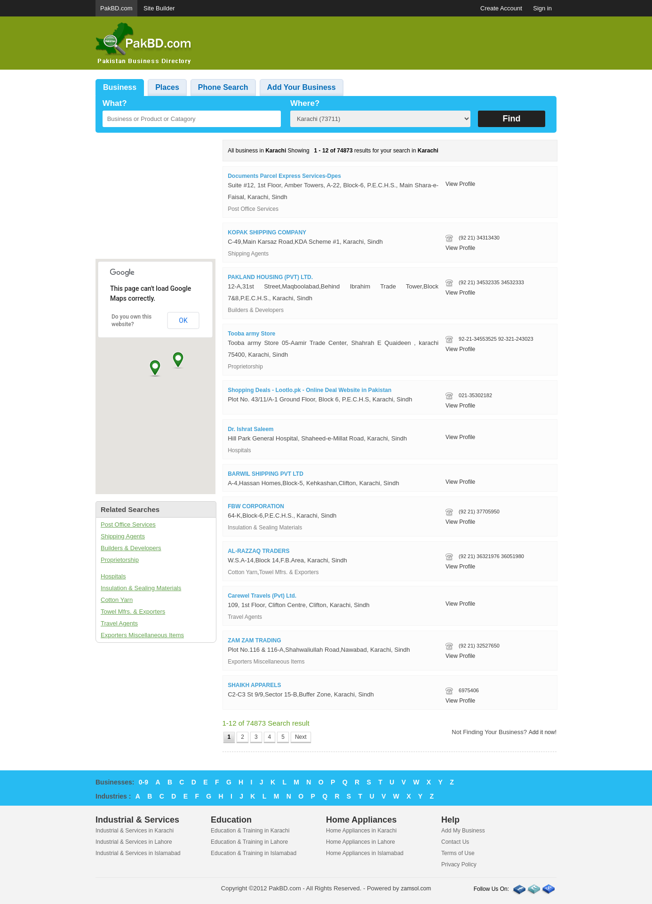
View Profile (460, 184)
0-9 (143, 782)
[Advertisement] (385, 43)
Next (301, 737)
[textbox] (192, 119)
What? (115, 103)
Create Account (501, 8)
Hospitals (113, 576)
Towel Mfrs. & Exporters (133, 611)
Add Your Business (301, 87)
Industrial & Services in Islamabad (138, 853)
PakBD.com (116, 8)
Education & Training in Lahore (249, 842)
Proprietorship (120, 559)
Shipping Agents (123, 536)
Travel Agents (119, 623)
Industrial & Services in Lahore (133, 842)
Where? (304, 103)
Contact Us (455, 842)
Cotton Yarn (117, 599)
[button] (155, 367)
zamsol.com (416, 888)
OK (183, 320)
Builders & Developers (131, 548)
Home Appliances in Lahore (360, 842)
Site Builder (159, 8)
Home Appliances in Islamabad (365, 853)
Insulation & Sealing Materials (141, 588)
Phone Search (223, 87)
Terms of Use (458, 853)
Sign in (542, 8)
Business (119, 87)
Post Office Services (128, 524)
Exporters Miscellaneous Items (142, 635)
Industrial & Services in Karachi (134, 830)
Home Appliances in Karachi (361, 830)
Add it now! (543, 732)
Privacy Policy (459, 864)
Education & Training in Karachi (250, 830)
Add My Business (463, 830)
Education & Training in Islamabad (253, 853)
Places (167, 87)
